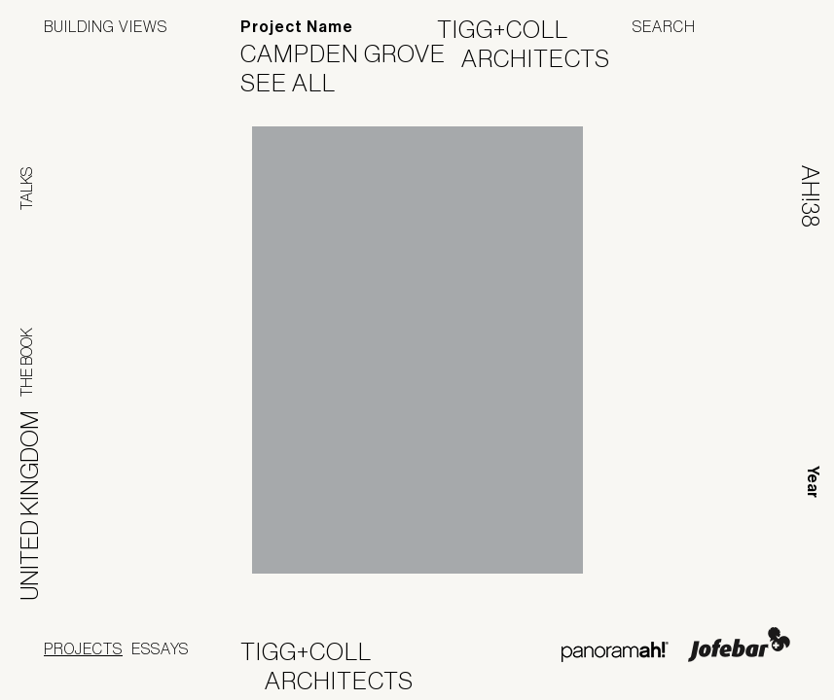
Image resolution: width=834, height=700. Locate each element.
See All (300, 82)
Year (813, 482)
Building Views (105, 26)
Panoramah (615, 652)
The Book (26, 362)
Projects (83, 648)
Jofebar (739, 644)
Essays (160, 648)
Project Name (296, 27)
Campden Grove (355, 53)
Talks (26, 188)
